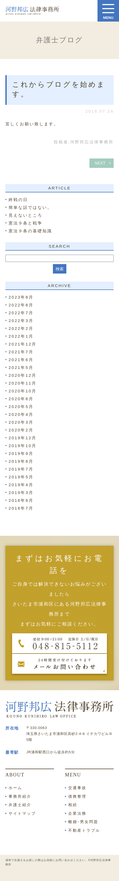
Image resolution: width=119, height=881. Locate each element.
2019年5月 (21, 477)
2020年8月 (21, 398)
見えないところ (25, 215)
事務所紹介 (20, 796)
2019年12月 (23, 438)
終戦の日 (18, 199)
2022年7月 (21, 312)
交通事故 (77, 788)
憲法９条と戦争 (25, 223)
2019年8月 (21, 461)
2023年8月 (21, 297)
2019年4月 (21, 484)
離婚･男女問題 (83, 822)
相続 (72, 805)
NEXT (100, 163)
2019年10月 (23, 445)
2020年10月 (23, 391)
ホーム (15, 788)
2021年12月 (23, 344)
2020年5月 (21, 406)
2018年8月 (21, 500)
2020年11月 (23, 383)
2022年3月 (21, 320)
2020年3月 (21, 422)
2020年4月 (21, 414)
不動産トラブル (84, 830)
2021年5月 (21, 367)
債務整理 (77, 796)
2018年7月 (21, 508)
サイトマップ (22, 813)
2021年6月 (21, 359)
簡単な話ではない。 (30, 207)
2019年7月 (21, 469)
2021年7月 (21, 352)
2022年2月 (21, 328)
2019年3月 (21, 492)
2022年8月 (21, 305)
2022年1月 (21, 336)
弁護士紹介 (20, 805)
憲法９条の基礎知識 (30, 231)
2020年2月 (21, 430)
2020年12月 (23, 375)
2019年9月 (21, 453)
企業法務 (77, 813)
